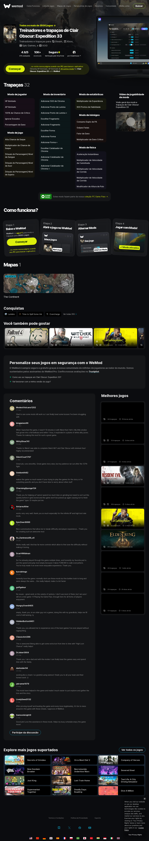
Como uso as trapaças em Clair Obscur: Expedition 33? (36, 377)
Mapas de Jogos (64, 6)
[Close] (144, 798)
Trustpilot (94, 371)
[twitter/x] (69, 828)
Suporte (98, 818)
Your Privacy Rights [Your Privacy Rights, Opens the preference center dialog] (135, 835)
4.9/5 (24, 52)
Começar (15, 69)
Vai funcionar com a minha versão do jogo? (31, 381)
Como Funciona (33, 6)
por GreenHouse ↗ (74, 56)
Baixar (139, 6)
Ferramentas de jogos (83, 6)
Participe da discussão (25, 732)
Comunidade (111, 6)
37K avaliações (24, 56)
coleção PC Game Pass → (96, 196)
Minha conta (124, 6)
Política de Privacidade (79, 818)
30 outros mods (67, 69)
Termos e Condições (56, 818)
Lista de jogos (48, 6)
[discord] (59, 828)
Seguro (54, 52)
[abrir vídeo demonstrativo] (130, 121)
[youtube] (89, 828)
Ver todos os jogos (132, 749)
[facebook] (80, 828)
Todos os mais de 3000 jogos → (37, 25)
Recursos (99, 6)
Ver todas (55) (69, 314)
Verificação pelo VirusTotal (54, 56)
